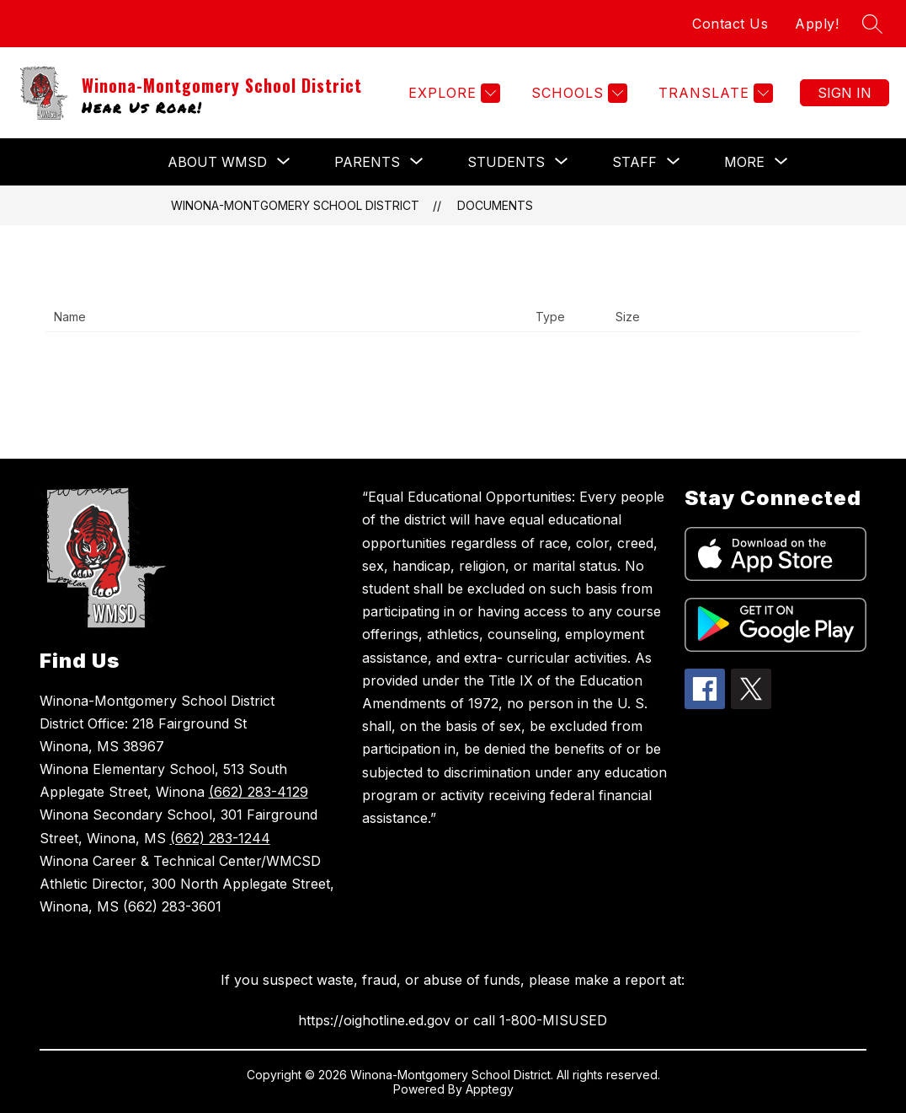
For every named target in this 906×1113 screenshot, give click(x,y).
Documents (495, 205)
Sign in (844, 92)
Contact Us (730, 23)
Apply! (817, 23)
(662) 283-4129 (258, 791)
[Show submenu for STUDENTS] (506, 162)
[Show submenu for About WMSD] (217, 162)
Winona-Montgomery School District (295, 205)
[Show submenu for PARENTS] (367, 162)
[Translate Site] (713, 93)
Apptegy (490, 1089)
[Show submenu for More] (744, 162)
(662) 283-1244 (220, 838)
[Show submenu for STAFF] (634, 162)
